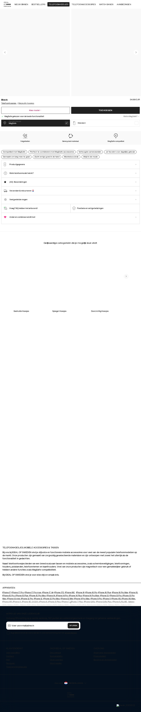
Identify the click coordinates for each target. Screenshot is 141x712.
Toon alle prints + (132, 131)
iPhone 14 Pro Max (91, 611)
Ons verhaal (55, 668)
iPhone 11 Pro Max (82, 614)
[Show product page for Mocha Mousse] (66, 148)
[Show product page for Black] (10, 148)
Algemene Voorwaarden (105, 668)
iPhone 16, (80, 608)
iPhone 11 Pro (96, 614)
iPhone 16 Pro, (91, 608)
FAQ (8, 675)
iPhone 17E (59, 608)
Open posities (56, 675)
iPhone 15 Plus (21, 611)
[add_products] (52, 331)
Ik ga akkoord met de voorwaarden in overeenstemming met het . (44, 648)
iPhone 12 (38, 614)
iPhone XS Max (128, 614)
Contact (10, 672)
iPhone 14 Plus (75, 611)
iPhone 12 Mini (67, 614)
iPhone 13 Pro (115, 611)
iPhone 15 (133, 608)
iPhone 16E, (70, 608)
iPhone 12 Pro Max (51, 614)
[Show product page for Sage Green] (48, 148)
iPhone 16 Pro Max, (120, 608)
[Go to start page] (7, 4)
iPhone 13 (104, 611)
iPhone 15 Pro (8, 611)
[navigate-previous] (129, 390)
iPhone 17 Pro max (33, 608)
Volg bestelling (13, 668)
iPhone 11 (107, 614)
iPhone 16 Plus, (105, 608)
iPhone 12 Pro (26, 614)
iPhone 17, (6, 608)
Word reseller (56, 679)
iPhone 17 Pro (18, 608)
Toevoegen (105, 110)
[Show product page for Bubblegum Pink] (85, 148)
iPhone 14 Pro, (62, 611)
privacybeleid (71, 648)
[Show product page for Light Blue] (123, 148)
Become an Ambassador (105, 675)
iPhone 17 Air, (48, 608)
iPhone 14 (51, 611)
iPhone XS (116, 614)
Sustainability (56, 672)
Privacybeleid (100, 672)
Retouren (10, 679)
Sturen (73, 641)
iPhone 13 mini (13, 614)
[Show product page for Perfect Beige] (29, 148)
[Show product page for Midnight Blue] (104, 148)
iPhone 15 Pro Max (37, 611)
